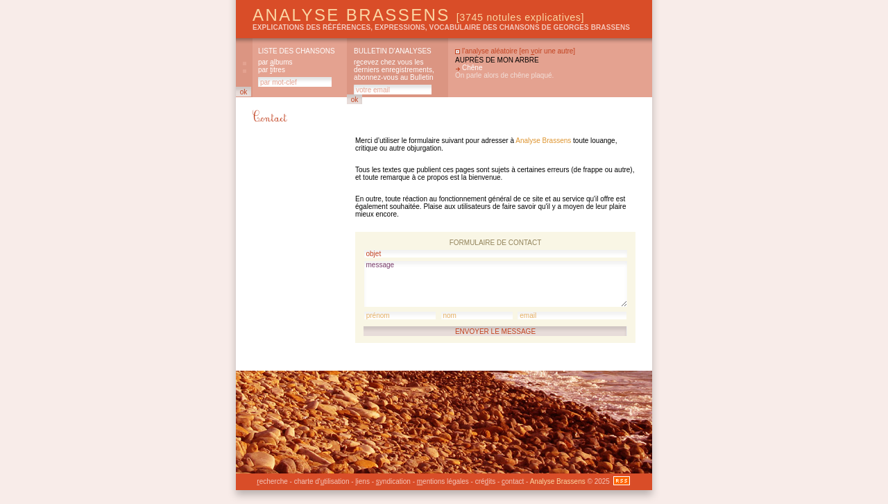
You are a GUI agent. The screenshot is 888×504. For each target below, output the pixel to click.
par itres (271, 70)
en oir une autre (547, 51)
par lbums (275, 62)
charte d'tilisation (322, 481)
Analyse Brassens (418, 15)
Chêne (472, 68)
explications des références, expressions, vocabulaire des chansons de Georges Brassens (441, 27)
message (495, 284)
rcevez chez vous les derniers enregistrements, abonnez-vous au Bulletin (394, 69)
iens (362, 481)
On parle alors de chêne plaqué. (504, 75)
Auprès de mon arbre (497, 60)
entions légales (443, 481)
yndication (393, 481)
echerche (272, 481)
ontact (513, 481)
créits (485, 481)
